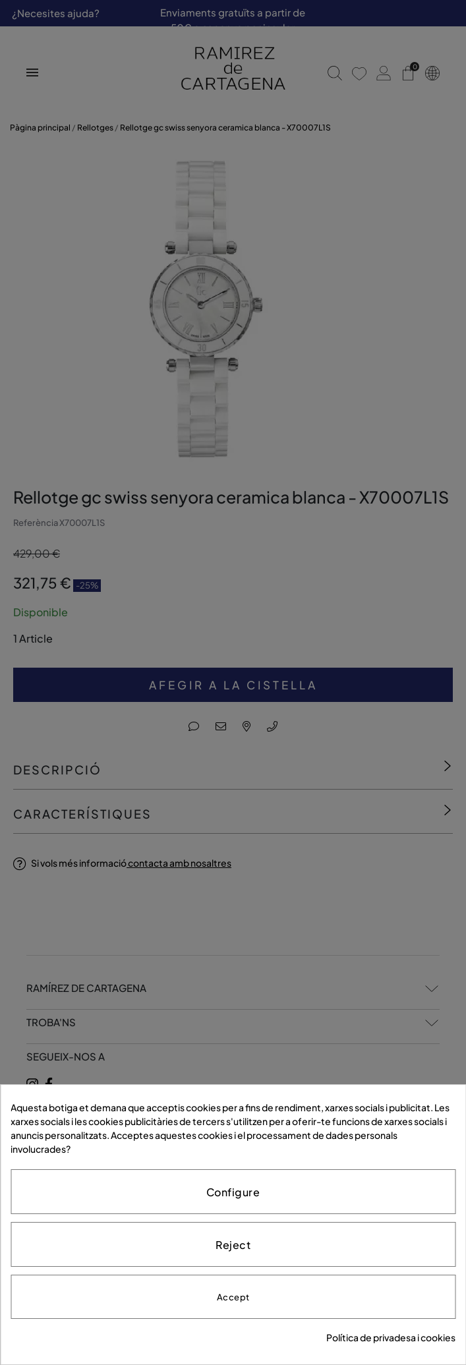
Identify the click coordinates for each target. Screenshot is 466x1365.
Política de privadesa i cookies (390, 1337)
